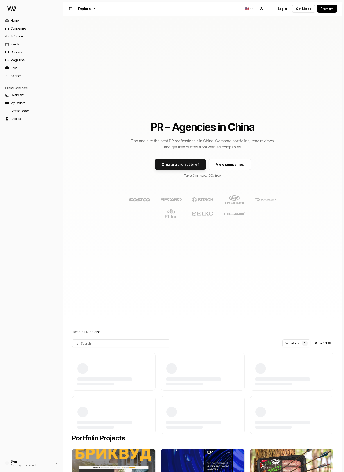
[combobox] (249, 9)
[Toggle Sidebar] (63, 236)
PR (86, 332)
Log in (282, 9)
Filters (296, 343)
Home (76, 332)
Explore (87, 9)
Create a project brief (180, 164)
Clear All (322, 343)
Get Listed (303, 9)
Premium (327, 9)
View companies (230, 164)
